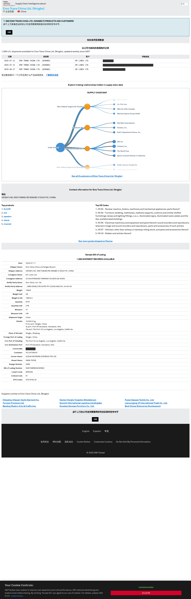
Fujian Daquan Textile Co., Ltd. (139, 400)
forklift (7, 209)
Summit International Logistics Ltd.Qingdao (81, 403)
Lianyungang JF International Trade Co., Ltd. (146, 403)
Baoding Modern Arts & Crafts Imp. (19, 406)
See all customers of (97, 176)
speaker (8, 217)
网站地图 (57, 442)
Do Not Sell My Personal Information (133, 442)
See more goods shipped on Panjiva (95, 241)
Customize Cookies (103, 442)
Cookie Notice (83, 442)
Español (97, 431)
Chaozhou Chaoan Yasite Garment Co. (21, 400)
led (5, 213)
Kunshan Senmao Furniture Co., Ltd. (77, 406)
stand (6, 220)
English (85, 431)
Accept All (146, 594)
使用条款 (45, 442)
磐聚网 (9, 3)
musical (7, 224)
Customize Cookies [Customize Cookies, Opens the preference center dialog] (146, 588)
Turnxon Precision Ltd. (13, 403)
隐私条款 (69, 442)
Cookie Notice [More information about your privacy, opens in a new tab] (17, 597)
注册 (9, 32)
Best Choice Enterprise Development (143, 406)
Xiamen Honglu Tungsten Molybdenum (78, 400)
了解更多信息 (52, 75)
